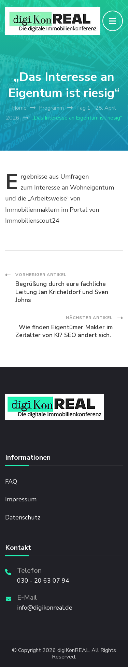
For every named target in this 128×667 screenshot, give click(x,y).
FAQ (11, 481)
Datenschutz (22, 517)
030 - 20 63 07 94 (43, 580)
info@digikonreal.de (44, 607)
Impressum (21, 499)
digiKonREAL (73, 650)
